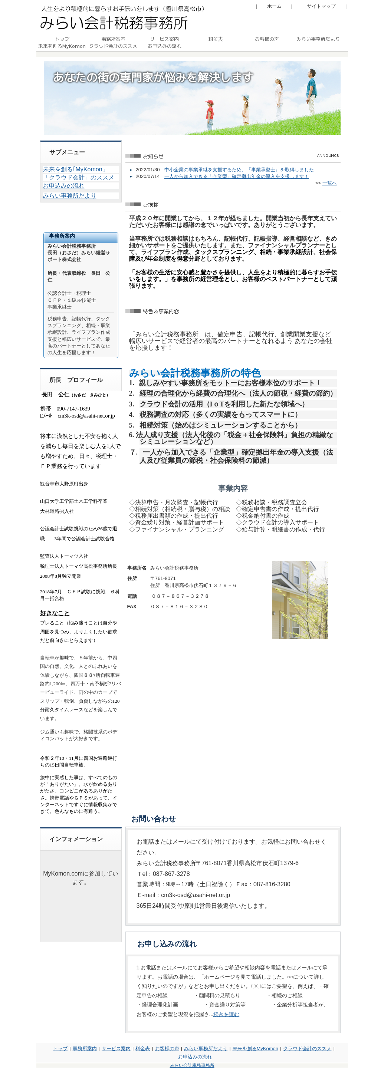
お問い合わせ (153, 819)
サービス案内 (116, 1048)
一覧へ (329, 183)
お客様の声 (167, 1048)
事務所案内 (85, 1048)
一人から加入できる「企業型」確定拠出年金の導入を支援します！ (236, 176)
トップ (60, 1048)
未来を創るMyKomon (256, 1048)
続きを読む (226, 1014)
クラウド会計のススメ (307, 1048)
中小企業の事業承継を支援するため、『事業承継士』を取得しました (239, 169)
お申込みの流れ (64, 185)
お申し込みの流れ (167, 944)
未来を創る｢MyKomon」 (75, 169)
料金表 (142, 1048)
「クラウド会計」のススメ (78, 177)
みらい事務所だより (69, 195)
